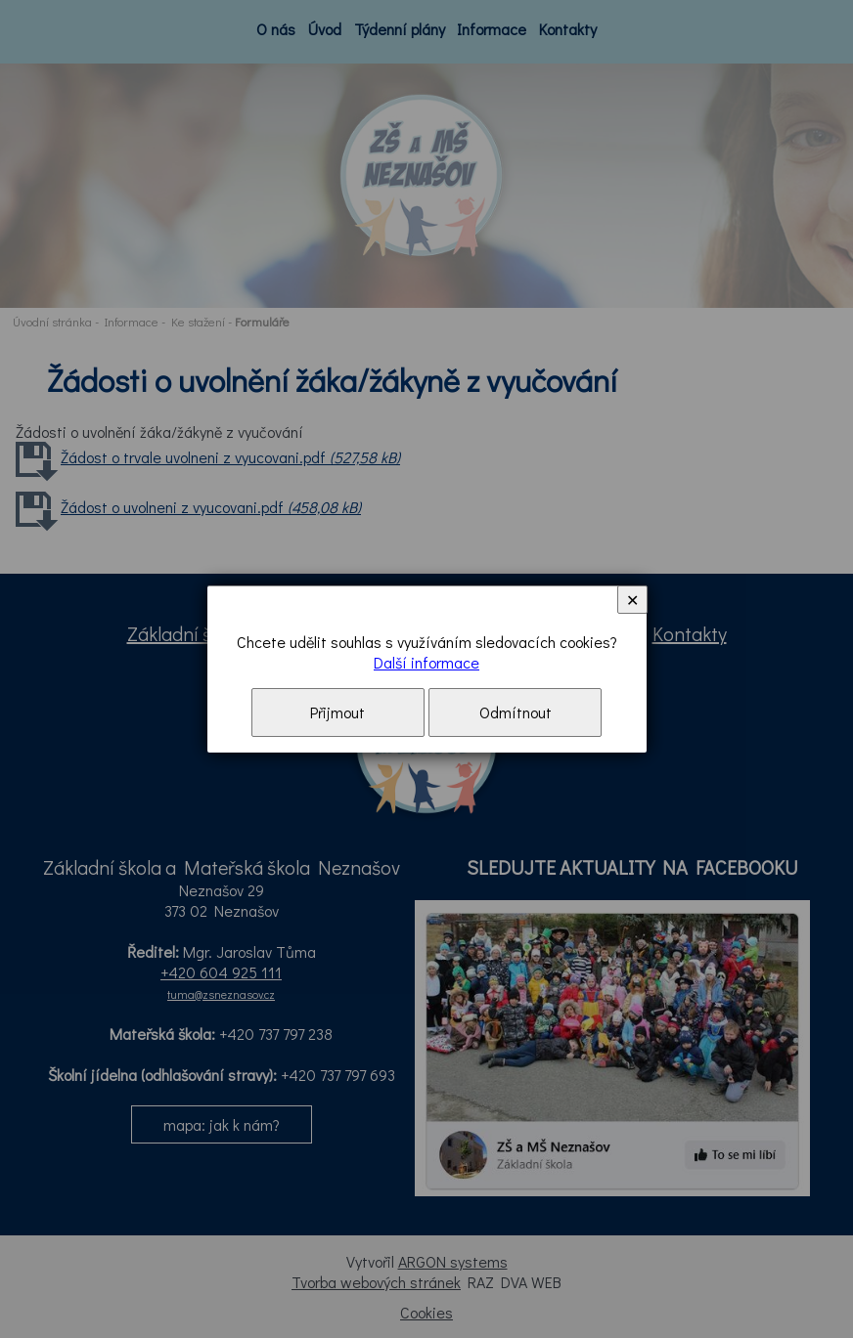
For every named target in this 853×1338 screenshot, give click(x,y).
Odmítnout (515, 712)
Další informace (426, 662)
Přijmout (337, 712)
